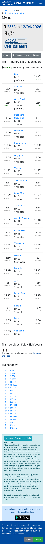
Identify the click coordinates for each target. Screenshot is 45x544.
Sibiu (16, 74)
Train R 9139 (10, 411)
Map (36, 55)
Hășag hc (18, 155)
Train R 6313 (10, 402)
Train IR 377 (10, 373)
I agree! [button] (38, 539)
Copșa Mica (20, 230)
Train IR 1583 (10, 379)
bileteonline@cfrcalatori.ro (14, 13)
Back (6, 55)
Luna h (17, 306)
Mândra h (18, 130)
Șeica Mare (19, 193)
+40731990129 (9, 11)
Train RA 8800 (11, 405)
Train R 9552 (10, 425)
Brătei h (18, 268)
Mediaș (17, 255)
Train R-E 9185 (11, 416)
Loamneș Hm (20, 143)
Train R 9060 (10, 408)
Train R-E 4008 (11, 385)
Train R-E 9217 (11, 419)
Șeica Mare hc (21, 180)
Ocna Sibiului (20, 99)
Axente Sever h (21, 218)
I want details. (18, 534)
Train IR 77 (9, 370)
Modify (29, 539)
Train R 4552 (10, 393)
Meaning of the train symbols (18, 438)
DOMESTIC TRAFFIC (24, 3)
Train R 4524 (10, 390)
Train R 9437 (10, 422)
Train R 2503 (10, 382)
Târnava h (19, 243)
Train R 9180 (10, 414)
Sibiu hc (18, 86)
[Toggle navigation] (40, 3)
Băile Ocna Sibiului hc (19, 116)
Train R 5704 (10, 399)
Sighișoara (19, 331)
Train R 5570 (10, 396)
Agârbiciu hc (20, 205)
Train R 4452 (10, 388)
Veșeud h (18, 168)
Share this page (21, 55)
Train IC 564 (10, 376)
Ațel (16, 281)
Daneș (17, 318)
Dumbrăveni (20, 293)
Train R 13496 (11, 428)
